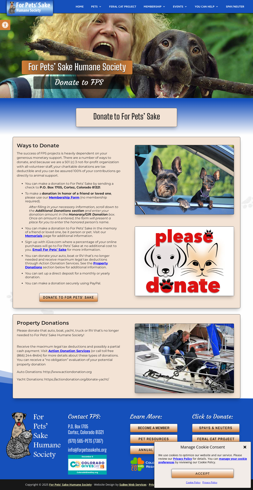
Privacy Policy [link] (182, 459)
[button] (245, 447)
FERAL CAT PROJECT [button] (216, 438)
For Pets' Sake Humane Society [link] (70, 484)
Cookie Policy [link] (193, 482)
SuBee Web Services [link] (132, 484)
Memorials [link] (33, 236)
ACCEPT (202, 473)
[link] (5, 25)
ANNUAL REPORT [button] (154, 449)
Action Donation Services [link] (69, 351)
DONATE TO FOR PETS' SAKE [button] (68, 297)
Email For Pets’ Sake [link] (49, 250)
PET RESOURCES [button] (154, 438)
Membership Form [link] (64, 197)
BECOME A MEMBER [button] (154, 427)
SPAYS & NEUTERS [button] (215, 427)
